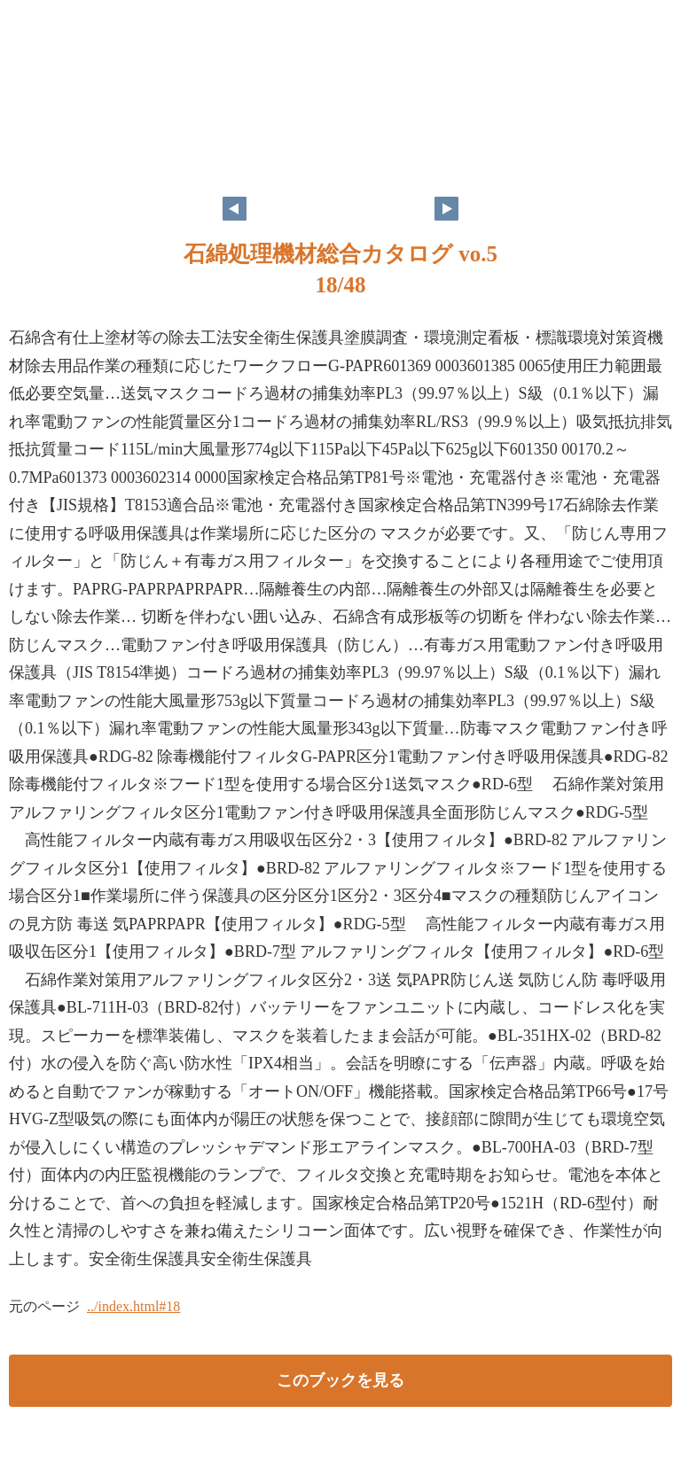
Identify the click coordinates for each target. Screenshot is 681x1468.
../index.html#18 (133, 1306)
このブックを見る (340, 1380)
